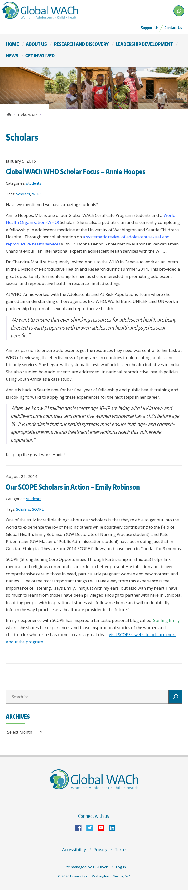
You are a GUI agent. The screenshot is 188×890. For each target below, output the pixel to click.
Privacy (100, 849)
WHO (36, 194)
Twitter (91, 827)
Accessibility (74, 849)
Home (12, 44)
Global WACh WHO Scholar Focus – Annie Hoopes (75, 171)
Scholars (23, 194)
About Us (36, 44)
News (12, 55)
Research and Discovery (81, 44)
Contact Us (173, 27)
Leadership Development (144, 44)
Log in (121, 866)
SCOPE (38, 509)
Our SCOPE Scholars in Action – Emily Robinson (73, 486)
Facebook (80, 827)
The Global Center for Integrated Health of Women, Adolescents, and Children (46, 10)
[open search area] (178, 10)
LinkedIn (114, 827)
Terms (121, 849)
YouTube (103, 827)
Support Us (150, 27)
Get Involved (40, 55)
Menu (181, 99)
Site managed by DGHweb (86, 866)
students (33, 183)
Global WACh (28, 115)
